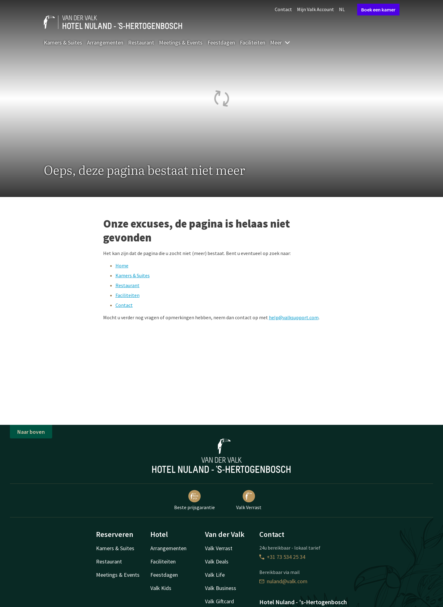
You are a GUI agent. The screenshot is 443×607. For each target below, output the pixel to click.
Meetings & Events (181, 42)
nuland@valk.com (283, 581)
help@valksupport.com (294, 317)
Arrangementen (105, 42)
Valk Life (215, 574)
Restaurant (141, 42)
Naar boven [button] (31, 431)
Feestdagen (221, 42)
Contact (283, 9)
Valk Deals (216, 561)
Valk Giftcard (219, 601)
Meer (280, 42)
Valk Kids (160, 588)
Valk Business (220, 588)
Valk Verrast (248, 500)
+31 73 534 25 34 (282, 556)
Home (121, 265)
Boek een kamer (378, 9)
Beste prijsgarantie (194, 500)
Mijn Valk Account (315, 9)
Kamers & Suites (63, 42)
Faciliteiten (252, 42)
